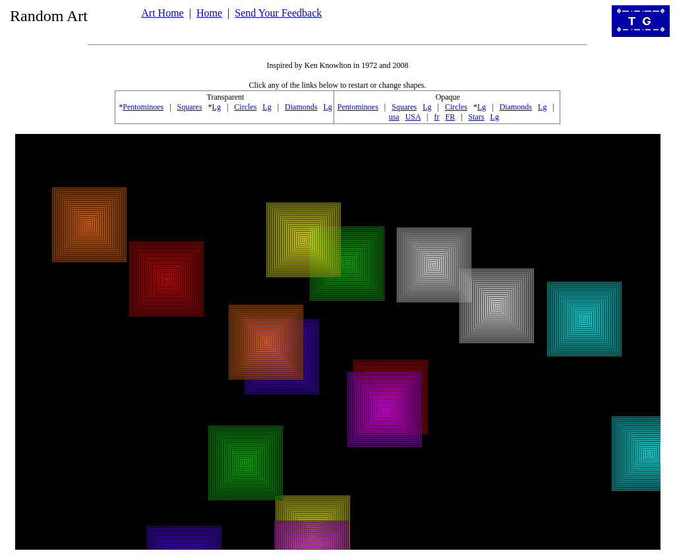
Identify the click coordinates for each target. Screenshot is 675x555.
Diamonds (301, 107)
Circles (245, 107)
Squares (189, 107)
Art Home (162, 12)
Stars (476, 116)
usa (394, 116)
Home (209, 12)
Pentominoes (143, 107)
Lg (216, 107)
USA (413, 116)
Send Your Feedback (278, 12)
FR (450, 116)
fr (436, 116)
